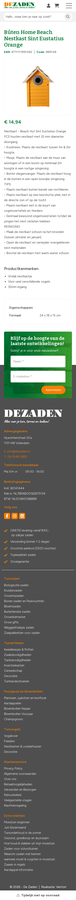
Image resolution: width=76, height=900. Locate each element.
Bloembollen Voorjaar (18, 714)
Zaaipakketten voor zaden (22, 633)
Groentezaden (14, 596)
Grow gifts (11, 622)
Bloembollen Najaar (17, 708)
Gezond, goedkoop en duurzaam (26, 838)
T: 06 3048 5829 (15, 457)
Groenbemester (15, 617)
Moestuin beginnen (17, 822)
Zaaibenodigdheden (17, 655)
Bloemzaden (12, 606)
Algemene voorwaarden (20, 774)
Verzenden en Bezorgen (20, 789)
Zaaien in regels (14, 864)
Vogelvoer (11, 736)
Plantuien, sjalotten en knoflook (25, 698)
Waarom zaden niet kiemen (22, 854)
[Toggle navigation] (69, 5)
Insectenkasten (14, 665)
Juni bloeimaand (15, 827)
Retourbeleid (12, 795)
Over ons (10, 779)
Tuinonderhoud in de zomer (22, 833)
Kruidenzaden (13, 590)
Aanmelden (53, 390)
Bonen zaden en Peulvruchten (24, 601)
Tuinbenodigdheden (17, 660)
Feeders (9, 741)
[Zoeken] (67, 16)
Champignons (13, 719)
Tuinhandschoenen (16, 681)
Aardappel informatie (18, 870)
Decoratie (10, 676)
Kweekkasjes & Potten (19, 649)
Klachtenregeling (15, 805)
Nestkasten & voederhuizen (22, 746)
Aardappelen (12, 703)
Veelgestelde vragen (18, 800)
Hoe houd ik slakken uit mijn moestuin (29, 843)
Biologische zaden (16, 585)
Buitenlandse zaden (17, 612)
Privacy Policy (13, 768)
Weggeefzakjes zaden (19, 627)
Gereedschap (13, 671)
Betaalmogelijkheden (18, 784)
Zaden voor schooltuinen (21, 849)
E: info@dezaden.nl (17, 451)
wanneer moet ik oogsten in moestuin (29, 859)
